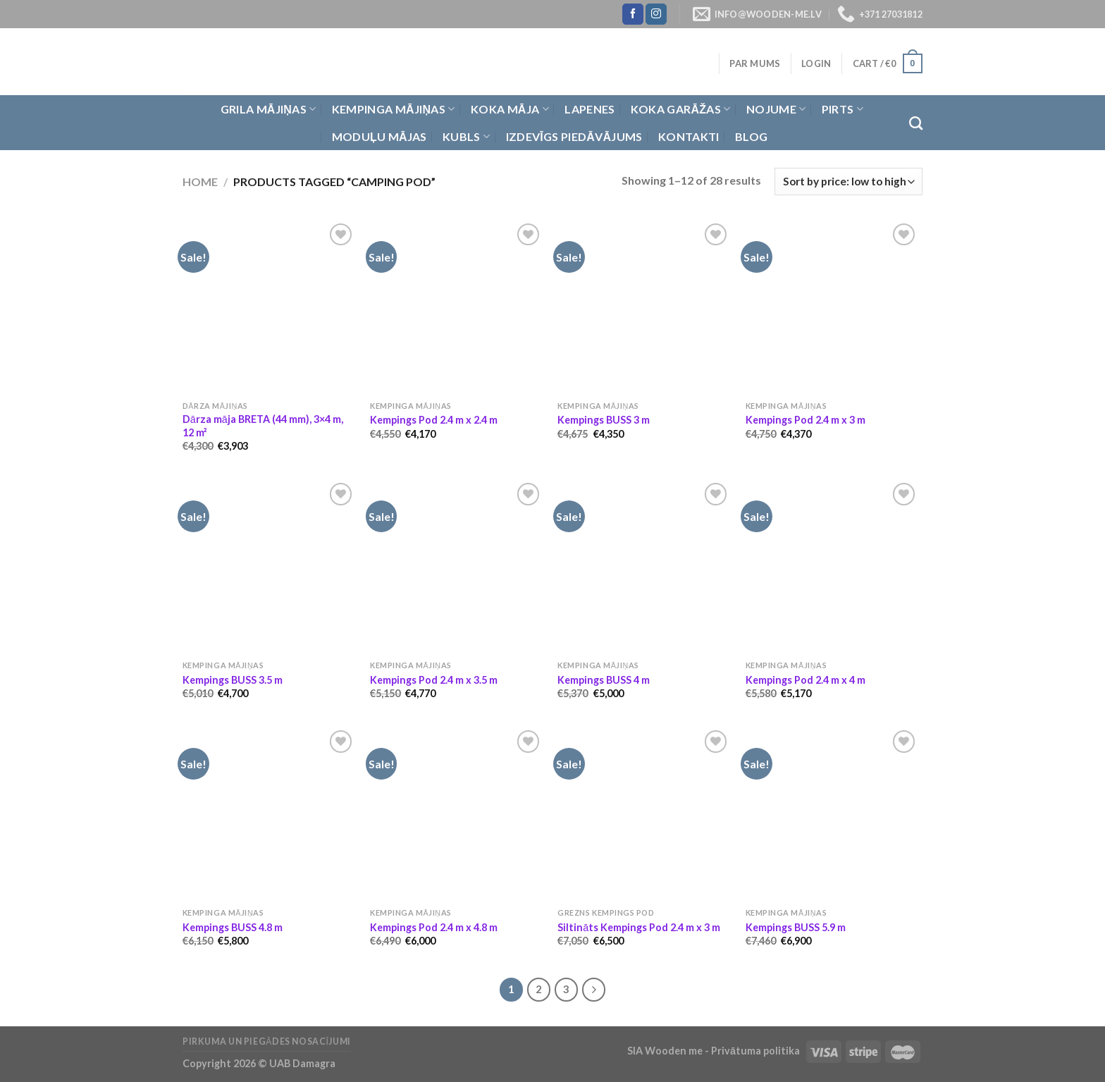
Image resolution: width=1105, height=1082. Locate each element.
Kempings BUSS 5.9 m (796, 927)
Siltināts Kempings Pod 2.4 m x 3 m (638, 927)
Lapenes (589, 109)
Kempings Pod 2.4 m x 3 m (805, 420)
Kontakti (689, 136)
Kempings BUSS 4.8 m (233, 927)
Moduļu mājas (379, 136)
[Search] (915, 123)
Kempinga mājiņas (393, 109)
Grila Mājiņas (268, 109)
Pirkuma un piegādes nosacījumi (267, 1041)
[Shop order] (848, 181)
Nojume (775, 109)
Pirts (842, 109)
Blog (751, 136)
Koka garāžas (681, 109)
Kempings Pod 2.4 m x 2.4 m (434, 420)
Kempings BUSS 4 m (603, 680)
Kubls (466, 137)
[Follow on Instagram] (656, 14)
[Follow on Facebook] (632, 14)
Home (200, 181)
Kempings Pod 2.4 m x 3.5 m (434, 680)
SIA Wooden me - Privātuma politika (714, 1051)
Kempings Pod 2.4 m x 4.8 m (434, 927)
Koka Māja (510, 109)
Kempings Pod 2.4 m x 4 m (805, 680)
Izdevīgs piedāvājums (574, 136)
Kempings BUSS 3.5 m (233, 680)
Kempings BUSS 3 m (603, 420)
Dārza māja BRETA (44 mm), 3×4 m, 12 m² (263, 425)
